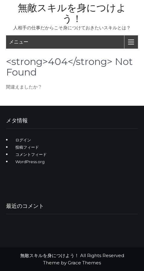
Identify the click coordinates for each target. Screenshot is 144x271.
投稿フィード (27, 147)
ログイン (23, 139)
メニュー (18, 42)
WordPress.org (30, 161)
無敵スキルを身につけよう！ (72, 13)
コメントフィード (31, 154)
